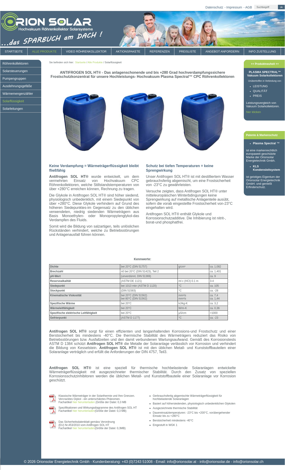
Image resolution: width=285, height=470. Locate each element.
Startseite (14, 51)
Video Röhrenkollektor (86, 51)
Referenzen (160, 51)
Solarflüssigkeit (13, 101)
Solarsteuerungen (15, 71)
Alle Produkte (44, 51)
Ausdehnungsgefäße (17, 86)
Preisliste (187, 51)
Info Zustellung (262, 51)
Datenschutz (214, 7)
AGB (248, 7)
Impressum (234, 7)
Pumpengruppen (14, 78)
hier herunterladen (84, 402)
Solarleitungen (13, 108)
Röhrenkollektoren (15, 63)
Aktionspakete (128, 51)
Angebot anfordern (222, 51)
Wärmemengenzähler (18, 93)
